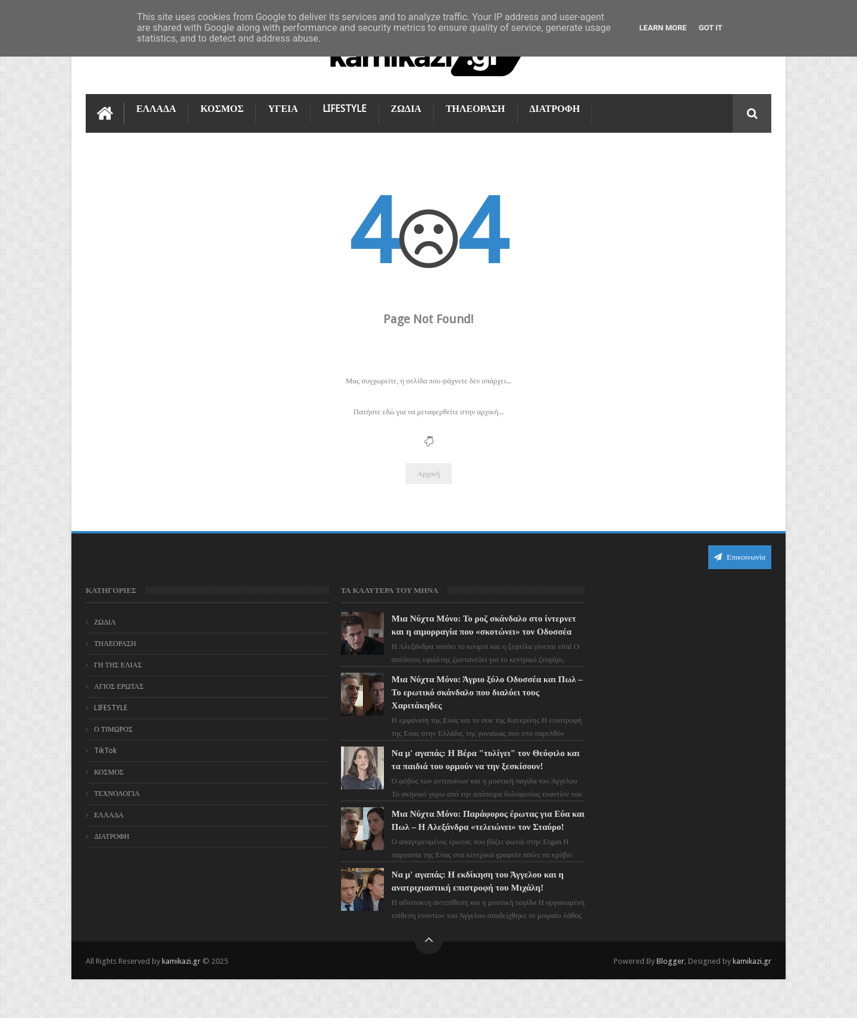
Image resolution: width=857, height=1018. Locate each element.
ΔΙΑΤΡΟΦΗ (555, 108)
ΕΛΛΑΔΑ (156, 108)
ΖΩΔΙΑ (406, 108)
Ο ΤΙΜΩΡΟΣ (113, 729)
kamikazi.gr (181, 999)
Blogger (670, 999)
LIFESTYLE (345, 108)
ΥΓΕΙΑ (283, 108)
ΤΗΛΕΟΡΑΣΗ (475, 108)
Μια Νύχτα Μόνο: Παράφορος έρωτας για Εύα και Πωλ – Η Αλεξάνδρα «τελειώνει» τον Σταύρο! (449, 852)
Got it (710, 27)
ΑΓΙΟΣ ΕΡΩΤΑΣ (118, 686)
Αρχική (428, 473)
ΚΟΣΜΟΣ (222, 108)
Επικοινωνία (739, 556)
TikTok (105, 750)
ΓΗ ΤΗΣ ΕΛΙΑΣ (118, 664)
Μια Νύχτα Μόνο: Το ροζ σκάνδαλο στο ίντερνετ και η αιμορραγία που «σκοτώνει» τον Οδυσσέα (450, 631)
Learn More (663, 27)
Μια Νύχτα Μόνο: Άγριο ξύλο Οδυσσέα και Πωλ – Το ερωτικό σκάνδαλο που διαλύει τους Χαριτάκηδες (451, 705)
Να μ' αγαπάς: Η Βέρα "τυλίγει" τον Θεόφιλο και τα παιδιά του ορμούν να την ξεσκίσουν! (447, 779)
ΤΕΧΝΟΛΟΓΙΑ (117, 793)
